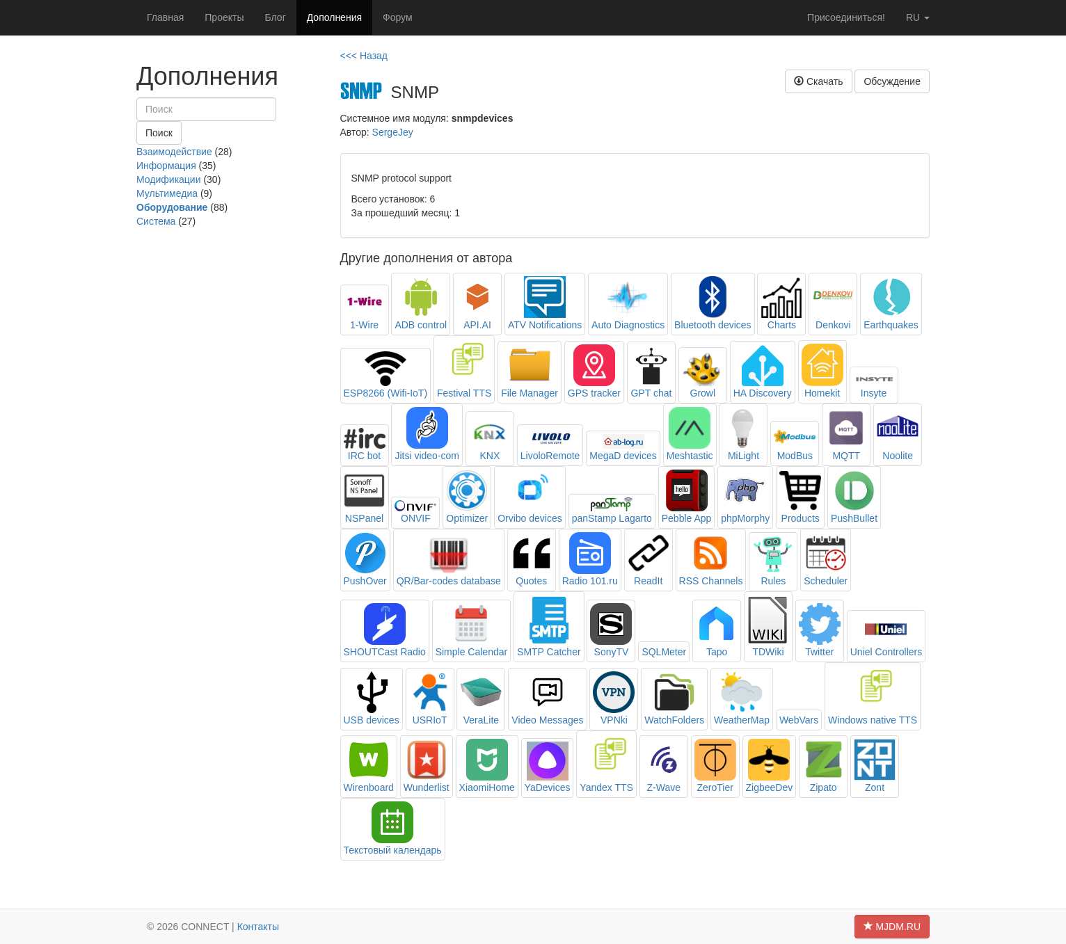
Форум (398, 17)
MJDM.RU (892, 926)
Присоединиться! (846, 17)
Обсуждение (892, 81)
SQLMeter (664, 651)
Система (155, 221)
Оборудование (171, 207)
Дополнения (334, 17)
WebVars (798, 720)
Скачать (818, 81)
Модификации (168, 179)
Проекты (224, 17)
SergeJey (392, 132)
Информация (166, 165)
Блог (274, 17)
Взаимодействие (174, 151)
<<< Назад (364, 55)
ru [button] (918, 17)
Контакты (258, 926)
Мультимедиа (167, 193)
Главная (165, 17)
